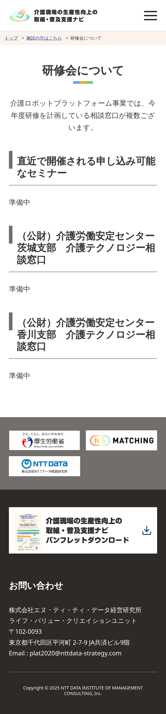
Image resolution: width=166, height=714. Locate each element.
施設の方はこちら (44, 38)
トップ (11, 38)
